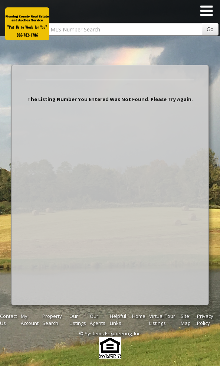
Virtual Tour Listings (162, 319)
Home (138, 316)
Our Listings (77, 319)
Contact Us (8, 319)
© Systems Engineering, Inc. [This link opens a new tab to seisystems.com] (110, 333)
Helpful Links (118, 319)
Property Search (52, 319)
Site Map (186, 319)
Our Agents (97, 319)
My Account (30, 319)
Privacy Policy (205, 319)
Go (210, 29)
